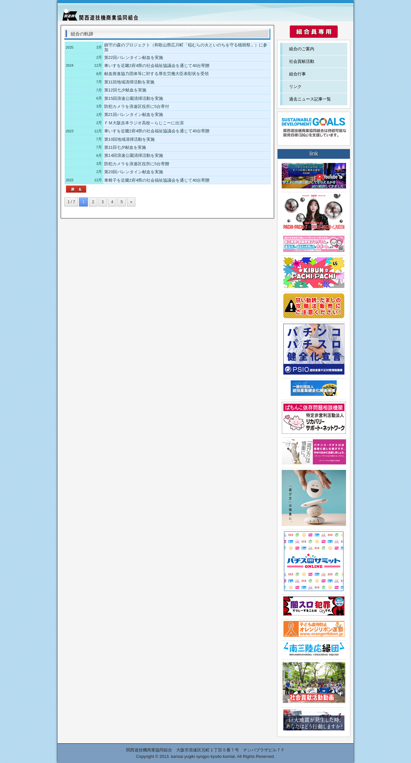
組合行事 (297, 74)
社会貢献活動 (301, 61)
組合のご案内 (301, 48)
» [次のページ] (131, 202)
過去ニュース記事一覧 (310, 99)
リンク (295, 86)
